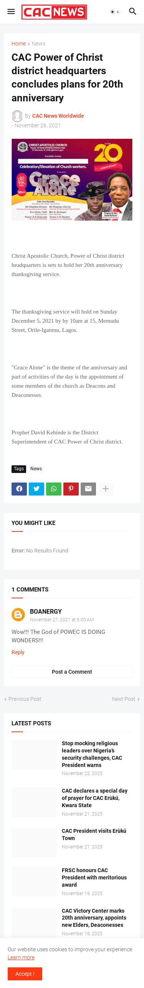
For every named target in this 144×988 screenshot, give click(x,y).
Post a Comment (72, 672)
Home (19, 44)
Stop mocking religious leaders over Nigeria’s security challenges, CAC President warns (92, 754)
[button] (10, 11)
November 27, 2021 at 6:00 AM (62, 619)
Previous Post (24, 699)
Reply (18, 652)
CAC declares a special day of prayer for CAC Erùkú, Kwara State (94, 798)
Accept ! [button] (25, 974)
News (38, 44)
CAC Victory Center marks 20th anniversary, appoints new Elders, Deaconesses (94, 918)
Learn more (21, 957)
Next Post (124, 699)
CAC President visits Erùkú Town (94, 834)
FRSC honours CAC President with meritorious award (94, 877)
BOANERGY (46, 611)
